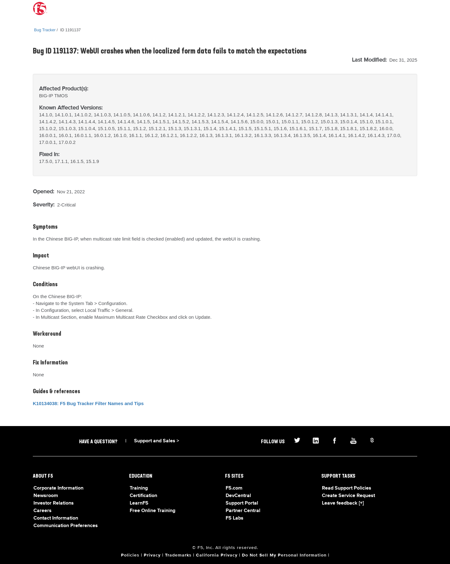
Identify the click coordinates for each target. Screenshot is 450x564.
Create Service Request (348, 495)
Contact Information (55, 518)
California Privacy (217, 555)
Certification (143, 495)
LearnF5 (139, 503)
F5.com (234, 488)
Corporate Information (58, 488)
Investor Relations (53, 503)
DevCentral (238, 495)
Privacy (152, 555)
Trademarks (178, 555)
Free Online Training (152, 510)
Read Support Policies (346, 488)
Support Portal (242, 503)
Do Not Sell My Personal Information (284, 555)
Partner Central (243, 510)
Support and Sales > (156, 441)
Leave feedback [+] (343, 503)
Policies (130, 555)
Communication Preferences (65, 525)
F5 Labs (234, 518)
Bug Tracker (45, 30)
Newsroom (45, 495)
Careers (42, 510)
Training (139, 488)
